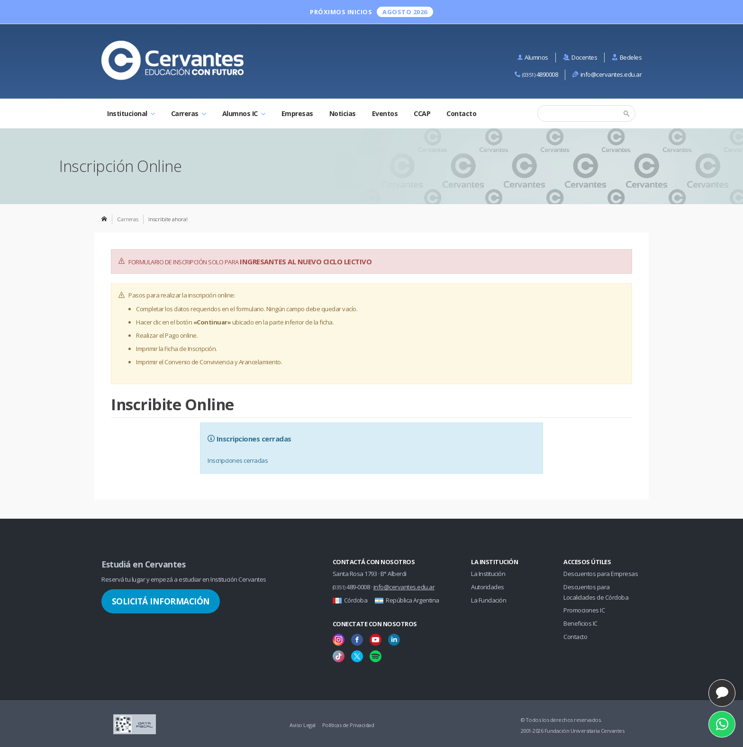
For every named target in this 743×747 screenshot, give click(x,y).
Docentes (580, 57)
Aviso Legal (303, 725)
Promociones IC (584, 610)
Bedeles (627, 57)
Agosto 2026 (404, 12)
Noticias (342, 113)
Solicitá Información (161, 601)
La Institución (488, 573)
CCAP (422, 113)
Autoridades (487, 587)
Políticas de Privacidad (348, 725)
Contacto (461, 113)
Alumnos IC (243, 113)
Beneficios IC (580, 623)
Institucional (131, 113)
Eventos (385, 113)
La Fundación (488, 600)
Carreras (188, 113)
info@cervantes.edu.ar (607, 74)
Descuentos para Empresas (600, 573)
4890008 (536, 74)
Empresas (297, 113)
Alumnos (532, 57)
